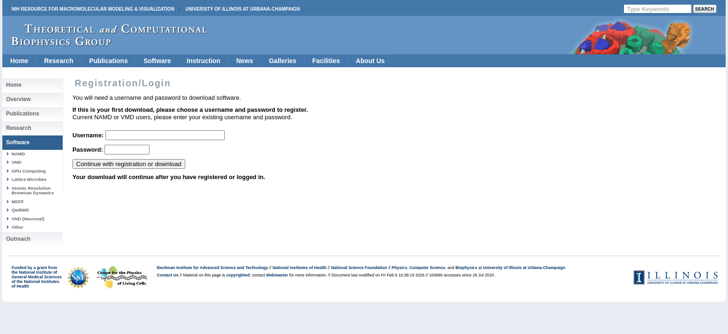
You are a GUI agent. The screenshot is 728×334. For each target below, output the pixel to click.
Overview (18, 99)
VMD (16, 162)
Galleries (282, 60)
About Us (370, 60)
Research (58, 60)
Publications (108, 60)
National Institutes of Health (299, 267)
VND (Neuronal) (28, 218)
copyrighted (237, 275)
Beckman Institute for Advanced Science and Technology (212, 267)
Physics (399, 267)
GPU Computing (29, 170)
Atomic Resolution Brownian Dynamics (33, 190)
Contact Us (167, 275)
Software (157, 60)
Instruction (203, 60)
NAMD (18, 153)
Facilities (326, 60)
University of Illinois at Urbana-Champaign (242, 9)
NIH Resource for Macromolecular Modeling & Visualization (93, 9)
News (245, 60)
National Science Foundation (359, 267)
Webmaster (277, 275)
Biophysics (466, 267)
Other (17, 227)
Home (19, 60)
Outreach (18, 239)
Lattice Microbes (29, 179)
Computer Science (427, 267)
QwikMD (20, 209)
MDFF (18, 201)
